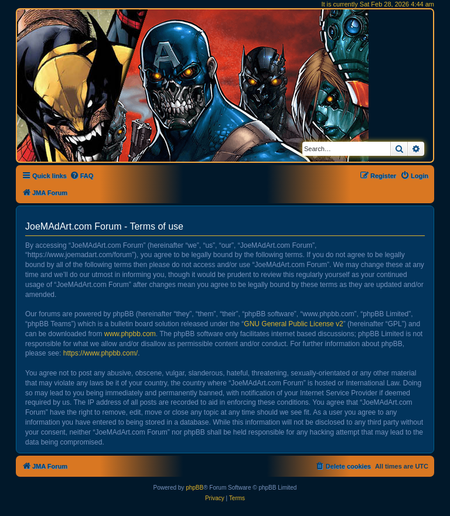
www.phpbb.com (130, 334)
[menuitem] (82, 176)
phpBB (194, 487)
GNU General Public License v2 (293, 324)
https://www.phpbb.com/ (100, 353)
